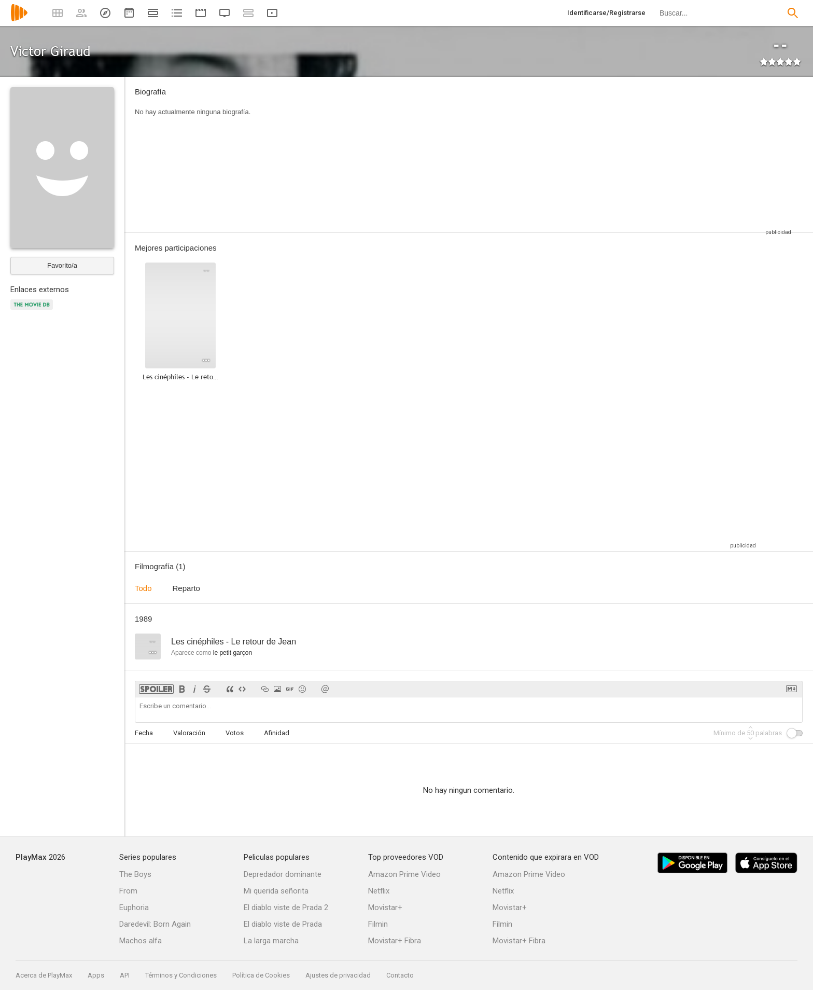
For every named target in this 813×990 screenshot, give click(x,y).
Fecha (144, 733)
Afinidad (276, 733)
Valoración (189, 733)
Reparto (186, 588)
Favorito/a (62, 265)
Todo (143, 588)
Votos (235, 733)
